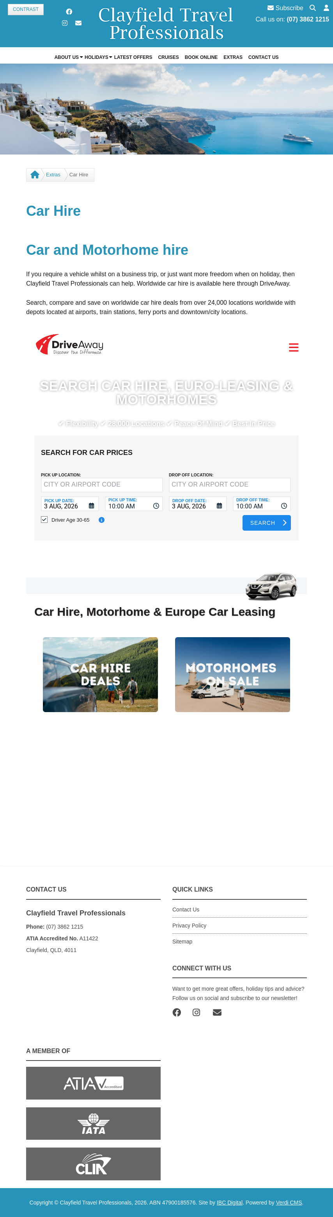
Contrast (26, 9)
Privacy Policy (189, 925)
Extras (53, 175)
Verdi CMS (289, 1202)
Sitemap (182, 941)
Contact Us (185, 909)
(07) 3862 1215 (308, 19)
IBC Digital (230, 1202)
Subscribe (285, 8)
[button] (326, 8)
